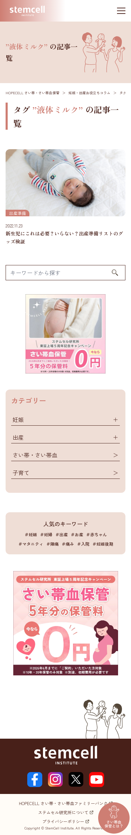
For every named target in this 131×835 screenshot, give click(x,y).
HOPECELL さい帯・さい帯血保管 (32, 92)
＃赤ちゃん (96, 534)
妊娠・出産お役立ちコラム (89, 92)
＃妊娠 (30, 534)
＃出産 (61, 534)
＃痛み (67, 544)
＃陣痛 (52, 544)
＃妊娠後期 (102, 544)
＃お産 (77, 534)
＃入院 (83, 544)
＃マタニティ (30, 544)
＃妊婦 (46, 534)
